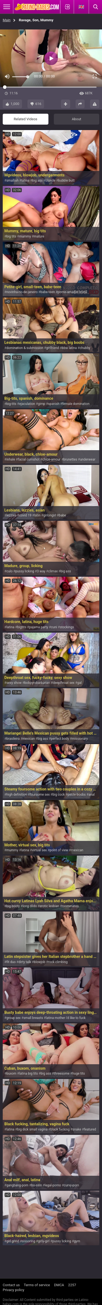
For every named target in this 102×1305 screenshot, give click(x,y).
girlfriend (52, 348)
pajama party (38, 627)
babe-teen (48, 292)
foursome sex (40, 794)
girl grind (12, 1241)
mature (39, 236)
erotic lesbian (49, 906)
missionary (80, 739)
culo (9, 571)
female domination (75, 404)
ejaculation (27, 404)
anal (91, 794)
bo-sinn (36, 1185)
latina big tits (28, 1073)
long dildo (30, 906)
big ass (37, 180)
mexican (29, 739)
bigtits (21, 627)
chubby (85, 348)
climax (53, 571)
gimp (41, 404)
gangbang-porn (17, 1185)
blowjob (39, 962)
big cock (58, 794)
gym (77, 1241)
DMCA (59, 1285)
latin (37, 515)
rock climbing (58, 962)
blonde (50, 180)
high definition (16, 794)
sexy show (13, 683)
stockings (67, 627)
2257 (72, 1285)
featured (90, 1129)
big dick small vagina (32, 1129)
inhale (10, 459)
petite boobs (76, 794)
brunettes (70, 459)
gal (79, 683)
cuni (54, 627)
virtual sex (39, 850)
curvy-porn (71, 1185)
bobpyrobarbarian (37, 683)
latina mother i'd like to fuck (66, 1018)
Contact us (11, 1285)
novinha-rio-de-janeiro (22, 292)
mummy (25, 236)
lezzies (11, 515)
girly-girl (44, 1241)
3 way (41, 571)
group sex (13, 1018)
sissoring (28, 1241)
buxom (11, 1073)
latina (25, 180)
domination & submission (24, 348)
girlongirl (49, 515)
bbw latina (69, 348)
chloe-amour (51, 459)
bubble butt (66, 180)
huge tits (78, 1073)
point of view (59, 850)
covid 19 (25, 515)
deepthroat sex (64, 683)
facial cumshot (28, 459)
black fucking (60, 1129)
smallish (12, 180)
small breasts (33, 1018)
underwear (87, 459)
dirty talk (24, 962)
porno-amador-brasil (72, 292)
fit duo (11, 962)
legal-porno (53, 1185)
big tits (11, 236)
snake (77, 1129)
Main (7, 20)
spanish (54, 404)
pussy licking (24, 571)
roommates (70, 906)
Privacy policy (13, 1290)
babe (62, 515)
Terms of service (37, 1285)
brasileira (13, 739)
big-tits (11, 404)
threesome (61, 1073)
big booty (13, 906)
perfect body (60, 739)
